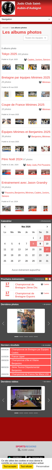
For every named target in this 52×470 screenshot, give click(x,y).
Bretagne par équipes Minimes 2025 (26, 77)
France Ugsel (18, 356)
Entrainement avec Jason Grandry (24, 182)
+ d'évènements (45, 221)
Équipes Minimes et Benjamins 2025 (26, 132)
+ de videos (47, 381)
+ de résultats (46, 345)
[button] (3, 323)
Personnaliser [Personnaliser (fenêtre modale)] (42, 466)
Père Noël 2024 (12, 159)
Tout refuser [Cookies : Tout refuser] (26, 466)
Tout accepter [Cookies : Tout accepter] (10, 466)
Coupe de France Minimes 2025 (23, 104)
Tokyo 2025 (9, 54)
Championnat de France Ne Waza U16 (30, 374)
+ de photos (47, 304)
